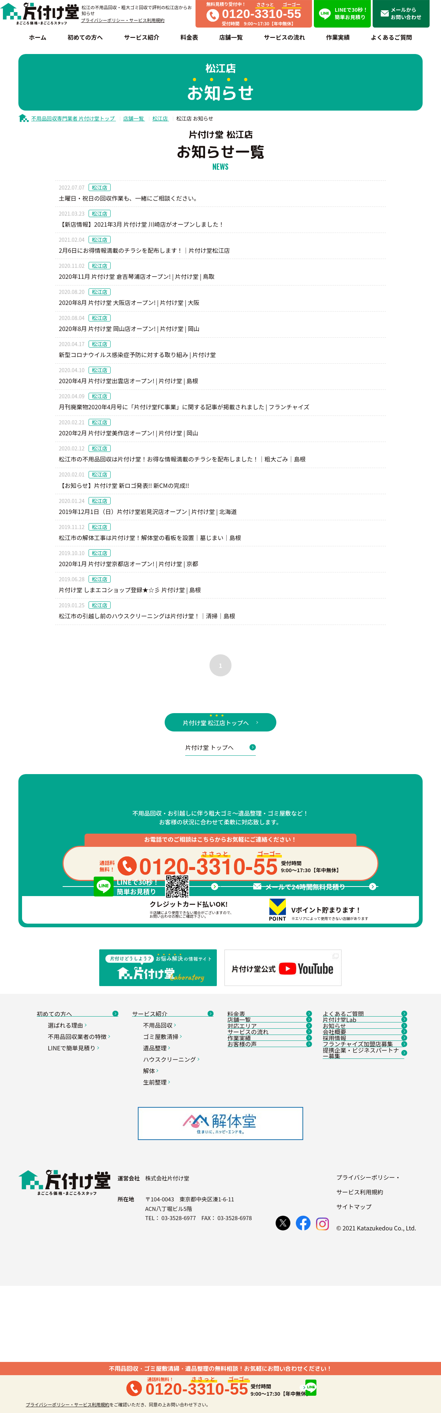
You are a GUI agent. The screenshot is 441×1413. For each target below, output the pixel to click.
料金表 (268, 1096)
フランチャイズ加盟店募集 (363, 1180)
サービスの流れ (268, 1147)
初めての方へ (77, 1096)
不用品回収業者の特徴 (80, 1125)
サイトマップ (354, 1333)
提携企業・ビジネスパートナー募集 (363, 1200)
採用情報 (363, 1163)
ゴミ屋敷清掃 (163, 1125)
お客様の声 (268, 1180)
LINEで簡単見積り (74, 1136)
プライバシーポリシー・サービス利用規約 (123, 20)
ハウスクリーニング (172, 1147)
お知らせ (363, 1130)
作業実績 (268, 1163)
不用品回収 (160, 1113)
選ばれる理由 (68, 1113)
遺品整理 (157, 1136)
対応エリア (268, 1130)
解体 (151, 1159)
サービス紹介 (173, 1096)
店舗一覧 (268, 1113)
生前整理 (157, 1170)
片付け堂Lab (363, 1113)
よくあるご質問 (363, 1096)
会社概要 (363, 1147)
